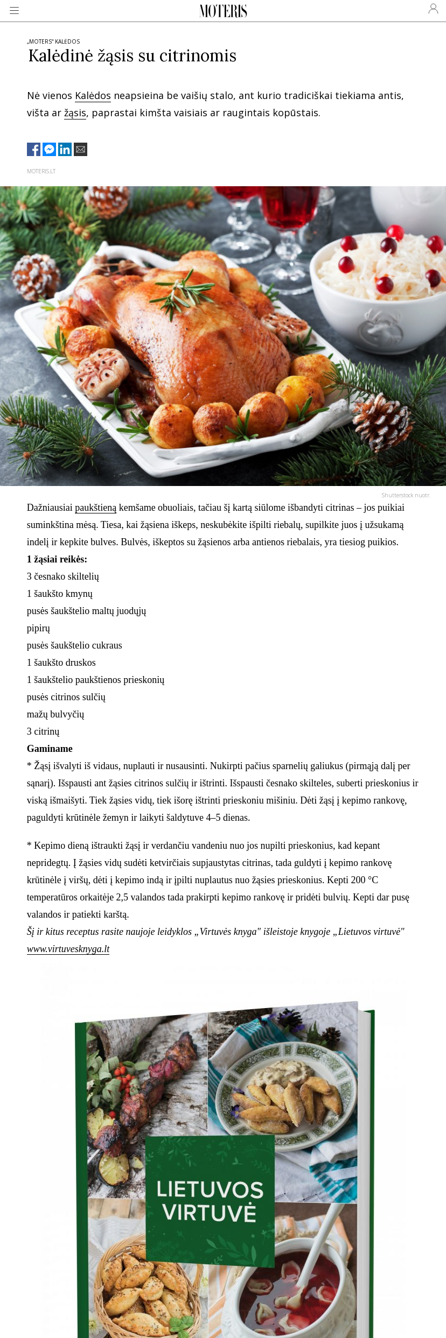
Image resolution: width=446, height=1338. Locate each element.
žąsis (75, 112)
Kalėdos (93, 95)
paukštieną (95, 507)
